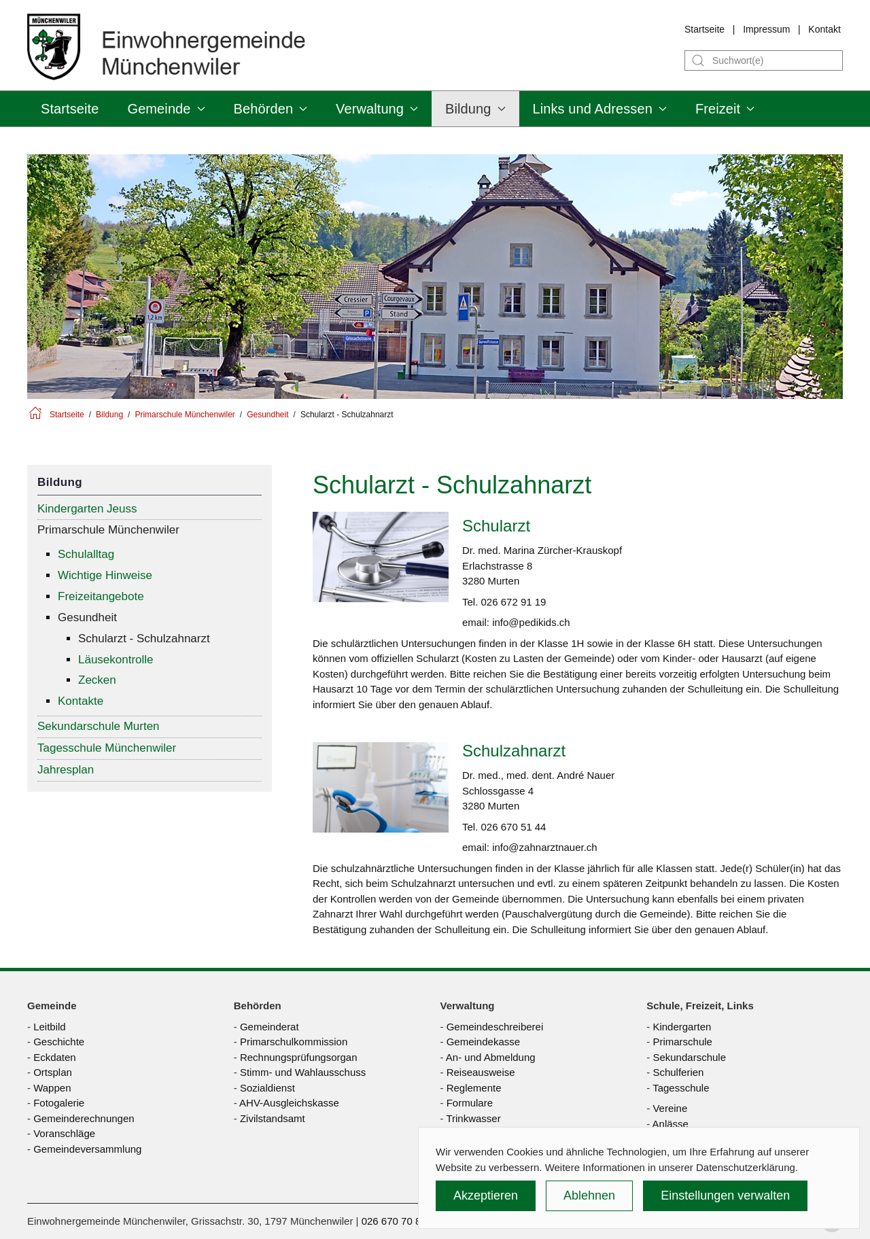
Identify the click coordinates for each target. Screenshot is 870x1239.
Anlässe (670, 1124)
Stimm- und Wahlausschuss (303, 1072)
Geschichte (58, 1041)
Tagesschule (680, 1088)
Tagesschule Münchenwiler (106, 747)
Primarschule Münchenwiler (108, 529)
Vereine (669, 1108)
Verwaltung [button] (377, 108)
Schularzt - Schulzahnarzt (144, 638)
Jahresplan (65, 769)
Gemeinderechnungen (83, 1118)
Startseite (704, 29)
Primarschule (682, 1041)
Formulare (470, 1103)
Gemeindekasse (483, 1041)
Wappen (52, 1088)
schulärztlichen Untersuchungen (403, 643)
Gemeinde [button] (166, 108)
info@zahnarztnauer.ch (544, 847)
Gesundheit (87, 617)
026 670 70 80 (394, 1221)
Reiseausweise (481, 1072)
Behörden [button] (271, 108)
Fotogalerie (58, 1103)
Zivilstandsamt (272, 1118)
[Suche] (763, 60)
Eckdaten (54, 1057)
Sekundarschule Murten (98, 726)
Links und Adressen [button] (600, 108)
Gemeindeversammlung (87, 1149)
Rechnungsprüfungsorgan (299, 1057)
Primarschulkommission (293, 1041)
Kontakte (80, 701)
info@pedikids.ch (531, 622)
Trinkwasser (473, 1118)
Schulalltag (86, 554)
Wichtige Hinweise (105, 575)
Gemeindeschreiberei (495, 1026)
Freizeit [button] (724, 108)
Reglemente (474, 1088)
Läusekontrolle (116, 659)
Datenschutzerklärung (745, 1167)
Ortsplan (52, 1072)
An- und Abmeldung (491, 1057)
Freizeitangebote (101, 596)
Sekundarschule (689, 1057)
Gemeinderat (269, 1026)
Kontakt (824, 29)
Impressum (766, 29)
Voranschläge (64, 1133)
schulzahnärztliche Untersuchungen (412, 868)
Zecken (97, 680)
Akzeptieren (485, 1195)
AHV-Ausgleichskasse (289, 1103)
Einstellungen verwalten (725, 1195)
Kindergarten (681, 1026)
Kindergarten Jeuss (87, 508)
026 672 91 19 (513, 602)
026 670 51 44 (513, 827)
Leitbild (49, 1026)
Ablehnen (589, 1195)
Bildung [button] (475, 108)
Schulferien (677, 1072)
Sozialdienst (267, 1088)
